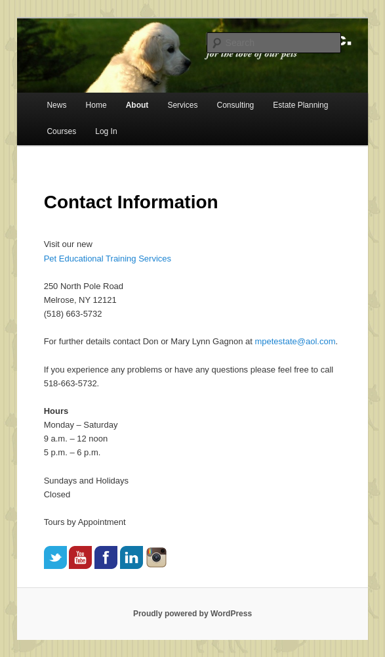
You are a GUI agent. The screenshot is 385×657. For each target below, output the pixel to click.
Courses (61, 131)
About (137, 105)
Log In (106, 131)
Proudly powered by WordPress (192, 613)
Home (96, 105)
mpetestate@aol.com (294, 341)
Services (182, 105)
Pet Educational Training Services (107, 258)
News (56, 105)
